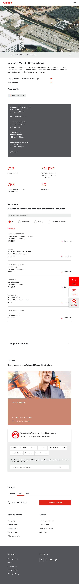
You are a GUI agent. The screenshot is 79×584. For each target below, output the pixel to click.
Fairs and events (14, 536)
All (11, 221)
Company (11, 521)
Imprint (10, 563)
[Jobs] (74, 282)
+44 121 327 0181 (18, 122)
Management (12, 525)
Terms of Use (13, 570)
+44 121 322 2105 (17, 124)
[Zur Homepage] (7, 3)
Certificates (24, 221)
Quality (38, 221)
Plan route (14, 152)
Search (59, 466)
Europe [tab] (12, 493)
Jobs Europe (44, 525)
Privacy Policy (13, 559)
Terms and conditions (56, 221)
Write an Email (55, 503)
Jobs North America (47, 528)
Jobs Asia (43, 532)
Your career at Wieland (23, 417)
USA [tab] (20, 493)
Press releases (13, 532)
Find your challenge (22, 421)
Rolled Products (18, 95)
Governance (12, 566)
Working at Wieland (47, 521)
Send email (16, 127)
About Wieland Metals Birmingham (23, 55)
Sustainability (12, 528)
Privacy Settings (13, 574)
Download (66, 241)
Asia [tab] (27, 493)
